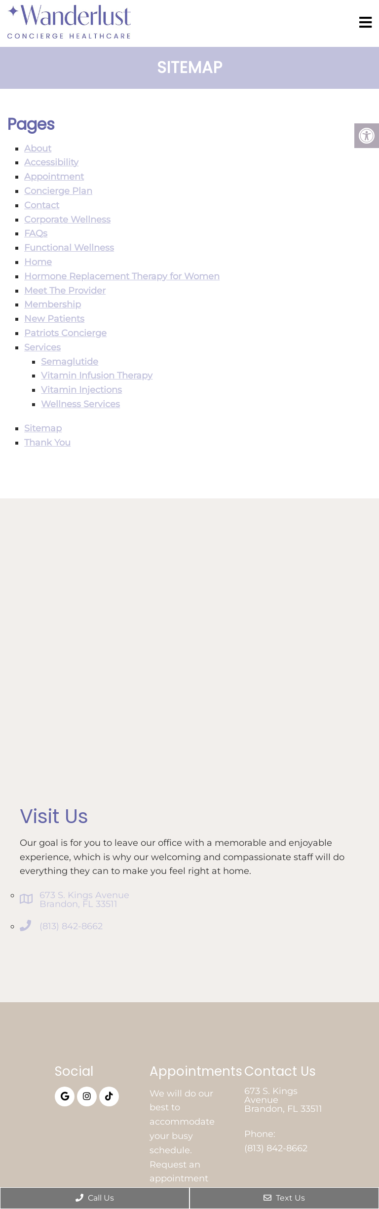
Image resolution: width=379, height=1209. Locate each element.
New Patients (54, 318)
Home (38, 262)
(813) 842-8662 (71, 926)
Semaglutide (69, 361)
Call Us (95, 1198)
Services (42, 347)
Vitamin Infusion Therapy (96, 375)
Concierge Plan (58, 191)
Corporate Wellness (67, 219)
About (37, 148)
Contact (41, 205)
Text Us (284, 1198)
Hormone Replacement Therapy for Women (122, 276)
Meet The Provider (65, 290)
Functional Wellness (69, 247)
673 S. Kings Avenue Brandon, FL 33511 (84, 899)
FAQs (35, 233)
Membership (52, 304)
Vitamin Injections (81, 389)
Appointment (54, 176)
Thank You (47, 442)
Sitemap (43, 428)
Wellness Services (80, 404)
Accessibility (51, 162)
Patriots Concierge (65, 333)
